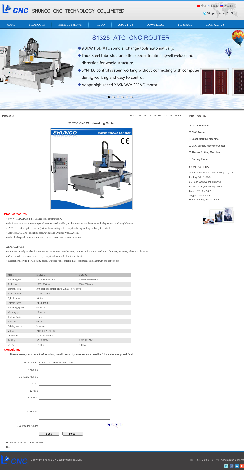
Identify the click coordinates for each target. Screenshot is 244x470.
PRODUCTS (37, 24)
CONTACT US (215, 24)
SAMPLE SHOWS (70, 24)
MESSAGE (185, 24)
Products (144, 115)
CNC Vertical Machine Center (208, 145)
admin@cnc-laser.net (232, 460)
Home (133, 115)
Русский (228, 5)
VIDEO (100, 24)
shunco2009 (225, 13)
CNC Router (198, 132)
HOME (11, 24)
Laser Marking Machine (205, 139)
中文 (203, 5)
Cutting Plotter (200, 159)
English (215, 5)
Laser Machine (200, 125)
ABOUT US (125, 24)
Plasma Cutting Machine (205, 152)
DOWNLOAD (155, 24)
